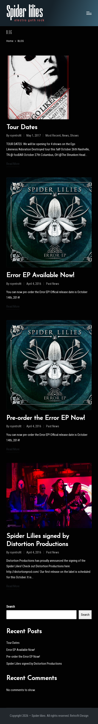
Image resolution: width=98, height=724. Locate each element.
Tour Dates (21, 127)
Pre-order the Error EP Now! (45, 418)
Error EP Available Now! (40, 275)
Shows (74, 135)
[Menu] (89, 13)
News (65, 135)
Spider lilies (24, 11)
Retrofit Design (79, 716)
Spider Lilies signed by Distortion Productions (34, 664)
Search (10, 607)
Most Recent (53, 135)
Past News (52, 283)
